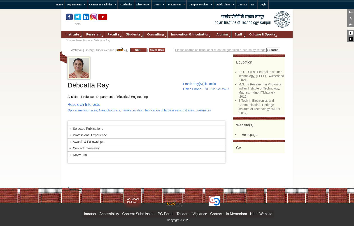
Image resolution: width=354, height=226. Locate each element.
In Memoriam (236, 214)
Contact (216, 214)
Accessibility (109, 214)
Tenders (183, 214)
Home (86, 40)
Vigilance (200, 214)
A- (350, 24)
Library (89, 50)
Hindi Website (105, 50)
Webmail (76, 50)
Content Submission (138, 214)
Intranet (90, 214)
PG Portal (165, 214)
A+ (350, 12)
